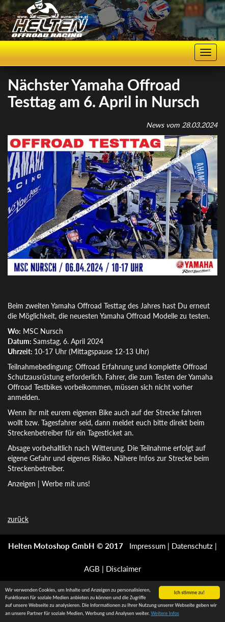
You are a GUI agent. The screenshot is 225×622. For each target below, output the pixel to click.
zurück (18, 519)
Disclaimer (123, 568)
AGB (92, 568)
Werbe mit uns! (66, 483)
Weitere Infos (165, 613)
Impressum (147, 545)
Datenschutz (192, 545)
